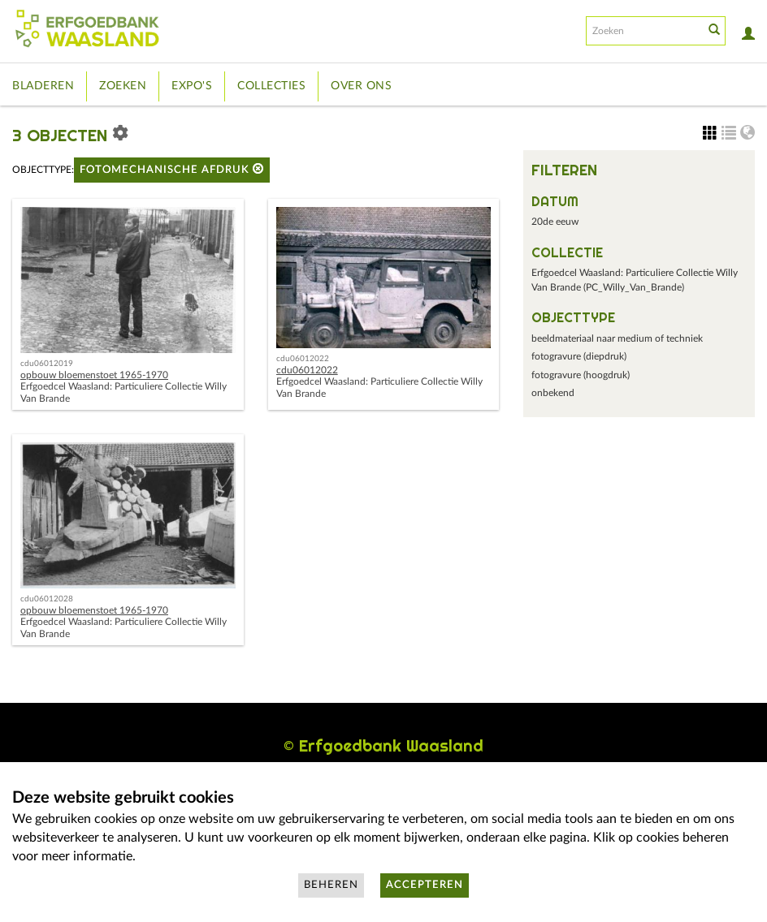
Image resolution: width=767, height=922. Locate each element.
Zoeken (122, 86)
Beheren (331, 885)
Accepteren (424, 885)
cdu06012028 (46, 599)
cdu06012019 (46, 364)
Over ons (361, 86)
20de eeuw (554, 221)
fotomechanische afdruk (172, 169)
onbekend (552, 393)
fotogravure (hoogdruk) (580, 375)
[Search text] (643, 31)
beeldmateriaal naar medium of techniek (617, 338)
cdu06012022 (302, 359)
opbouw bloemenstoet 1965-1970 (94, 375)
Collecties (271, 86)
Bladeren (43, 86)
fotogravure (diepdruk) (578, 356)
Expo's (191, 86)
